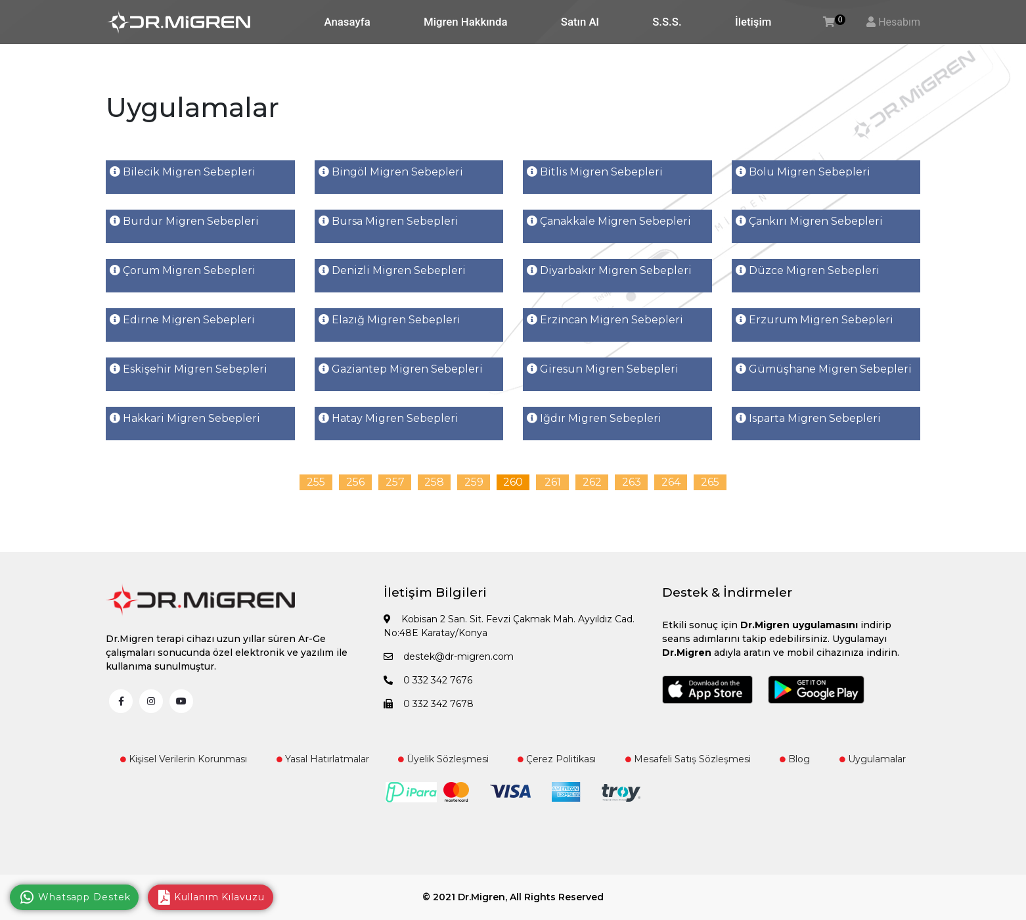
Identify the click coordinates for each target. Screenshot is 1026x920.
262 (592, 482)
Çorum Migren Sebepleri (183, 270)
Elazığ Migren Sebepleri (389, 319)
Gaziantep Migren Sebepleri (401, 369)
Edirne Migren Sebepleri (182, 319)
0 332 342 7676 (428, 680)
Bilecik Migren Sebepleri (183, 172)
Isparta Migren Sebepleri (808, 418)
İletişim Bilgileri (435, 592)
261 (553, 482)
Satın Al (580, 21)
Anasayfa (347, 21)
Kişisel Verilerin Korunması (183, 759)
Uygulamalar (872, 759)
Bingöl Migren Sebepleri (391, 172)
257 (395, 482)
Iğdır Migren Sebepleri (594, 418)
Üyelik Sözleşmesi (443, 759)
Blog (795, 759)
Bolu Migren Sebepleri (803, 172)
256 (355, 482)
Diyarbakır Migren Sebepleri (609, 270)
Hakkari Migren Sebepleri (185, 418)
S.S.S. (666, 21)
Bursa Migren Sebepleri (388, 221)
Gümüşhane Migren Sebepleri (824, 369)
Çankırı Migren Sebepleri (809, 221)
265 (710, 482)
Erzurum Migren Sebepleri (814, 319)
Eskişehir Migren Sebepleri (188, 369)
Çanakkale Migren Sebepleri (609, 221)
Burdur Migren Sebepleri (184, 221)
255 (316, 482)
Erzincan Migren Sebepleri (605, 319)
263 (631, 482)
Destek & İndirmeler (727, 592)
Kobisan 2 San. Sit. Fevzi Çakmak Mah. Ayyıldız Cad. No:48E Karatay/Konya (509, 626)
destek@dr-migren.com (449, 656)
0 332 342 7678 (429, 704)
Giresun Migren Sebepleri (603, 369)
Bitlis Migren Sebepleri (595, 172)
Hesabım (899, 22)
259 (473, 482)
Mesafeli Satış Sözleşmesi (688, 759)
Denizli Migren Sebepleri (392, 270)
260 (513, 482)
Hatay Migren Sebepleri (388, 418)
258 (434, 482)
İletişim (753, 21)
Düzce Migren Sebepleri (808, 270)
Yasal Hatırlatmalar (323, 759)
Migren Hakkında (465, 21)
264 (670, 482)
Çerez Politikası (557, 759)
